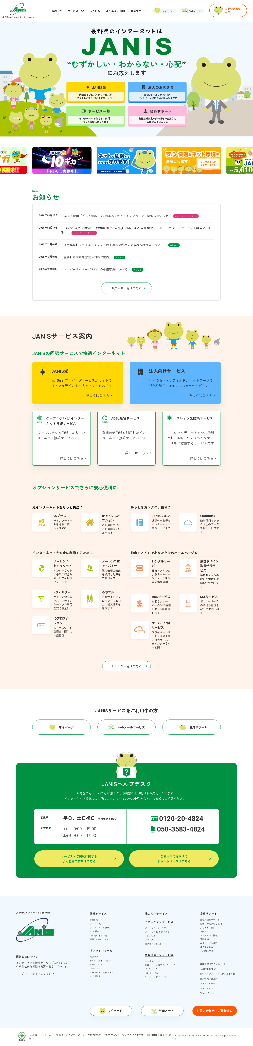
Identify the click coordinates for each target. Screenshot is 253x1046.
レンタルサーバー (153, 961)
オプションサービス (102, 950)
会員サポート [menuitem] (139, 11)
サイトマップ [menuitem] (206, 988)
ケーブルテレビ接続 (99, 927)
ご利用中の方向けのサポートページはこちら (174, 858)
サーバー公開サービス (156, 976)
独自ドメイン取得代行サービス (160, 965)
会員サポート (208, 913)
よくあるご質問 (207, 927)
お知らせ (174, 245)
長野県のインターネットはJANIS (17, 17)
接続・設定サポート (210, 919)
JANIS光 (94, 919)
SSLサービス (151, 969)
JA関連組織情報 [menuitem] (208, 968)
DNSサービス (151, 972)
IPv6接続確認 (206, 951)
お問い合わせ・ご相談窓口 (214, 1010)
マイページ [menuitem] (167, 11)
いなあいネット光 (98, 935)
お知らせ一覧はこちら (126, 288)
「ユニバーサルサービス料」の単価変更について (94, 269)
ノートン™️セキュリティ (156, 928)
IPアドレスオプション (100, 960)
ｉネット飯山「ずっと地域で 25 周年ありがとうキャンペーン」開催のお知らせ (114, 215)
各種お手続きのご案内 (211, 923)
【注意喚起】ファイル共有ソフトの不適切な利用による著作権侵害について (112, 245)
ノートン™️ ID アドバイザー (158, 932)
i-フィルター (151, 936)
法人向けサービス (156, 913)
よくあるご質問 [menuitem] (115, 11)
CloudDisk (94, 968)
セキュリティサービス (159, 922)
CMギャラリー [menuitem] (207, 993)
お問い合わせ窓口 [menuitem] (233, 10)
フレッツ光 (95, 923)
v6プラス (94, 956)
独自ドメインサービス (159, 955)
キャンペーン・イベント (186, 216)
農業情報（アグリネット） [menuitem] (213, 964)
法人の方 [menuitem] (94, 11)
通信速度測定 (206, 947)
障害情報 (204, 939)
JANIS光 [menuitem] (57, 11)
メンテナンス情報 (209, 935)
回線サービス (98, 913)
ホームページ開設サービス (103, 972)
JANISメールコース (99, 939)
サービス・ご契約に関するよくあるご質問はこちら (79, 858)
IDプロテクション (153, 943)
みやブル (149, 939)
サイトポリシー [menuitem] (207, 983)
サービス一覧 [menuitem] (76, 11)
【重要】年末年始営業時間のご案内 (85, 257)
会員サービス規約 (209, 943)
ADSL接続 (94, 931)
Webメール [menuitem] (194, 11)
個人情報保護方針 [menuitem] (209, 978)
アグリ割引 (95, 976)
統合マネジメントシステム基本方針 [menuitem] (217, 973)
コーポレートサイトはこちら (35, 973)
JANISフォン (96, 964)
